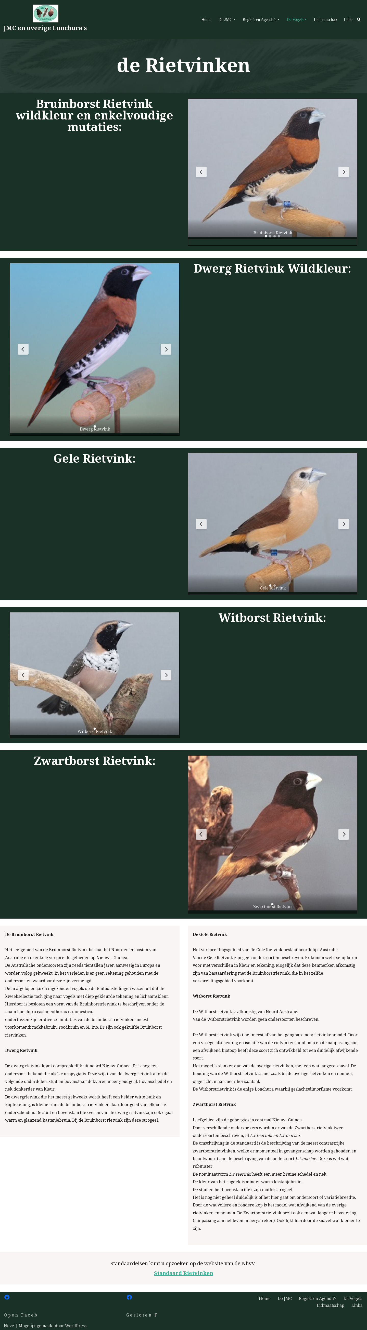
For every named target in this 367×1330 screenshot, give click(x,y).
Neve (9, 1325)
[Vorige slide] (201, 172)
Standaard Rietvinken (183, 1273)
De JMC (285, 1298)
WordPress (75, 1325)
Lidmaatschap (325, 19)
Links (348, 19)
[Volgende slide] (343, 172)
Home (206, 19)
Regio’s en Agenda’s (317, 1298)
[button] (235, 19)
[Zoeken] (359, 19)
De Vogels (353, 1298)
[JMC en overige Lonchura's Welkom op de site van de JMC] (45, 19)
